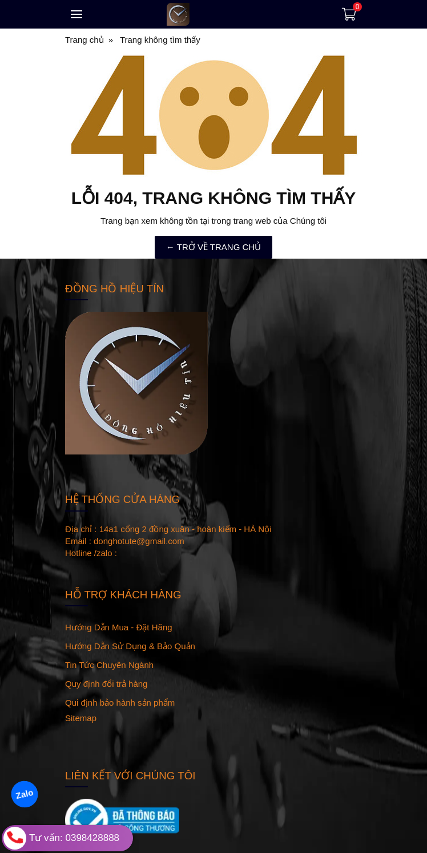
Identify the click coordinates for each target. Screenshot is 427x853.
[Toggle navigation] (76, 14)
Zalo (24, 794)
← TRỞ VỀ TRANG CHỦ (213, 247)
